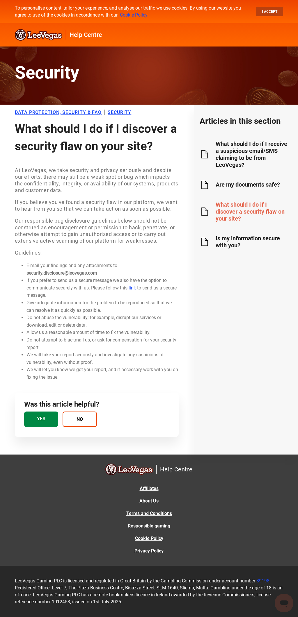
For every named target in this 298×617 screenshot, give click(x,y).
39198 (262, 581)
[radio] (41, 419)
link (132, 288)
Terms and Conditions (149, 513)
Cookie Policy (134, 15)
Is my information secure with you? (248, 242)
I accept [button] (269, 12)
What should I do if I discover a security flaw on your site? (250, 211)
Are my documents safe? (248, 184)
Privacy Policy (149, 551)
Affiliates (149, 488)
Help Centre (86, 34)
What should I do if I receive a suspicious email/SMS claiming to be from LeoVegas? (251, 154)
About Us (149, 501)
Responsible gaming (149, 526)
